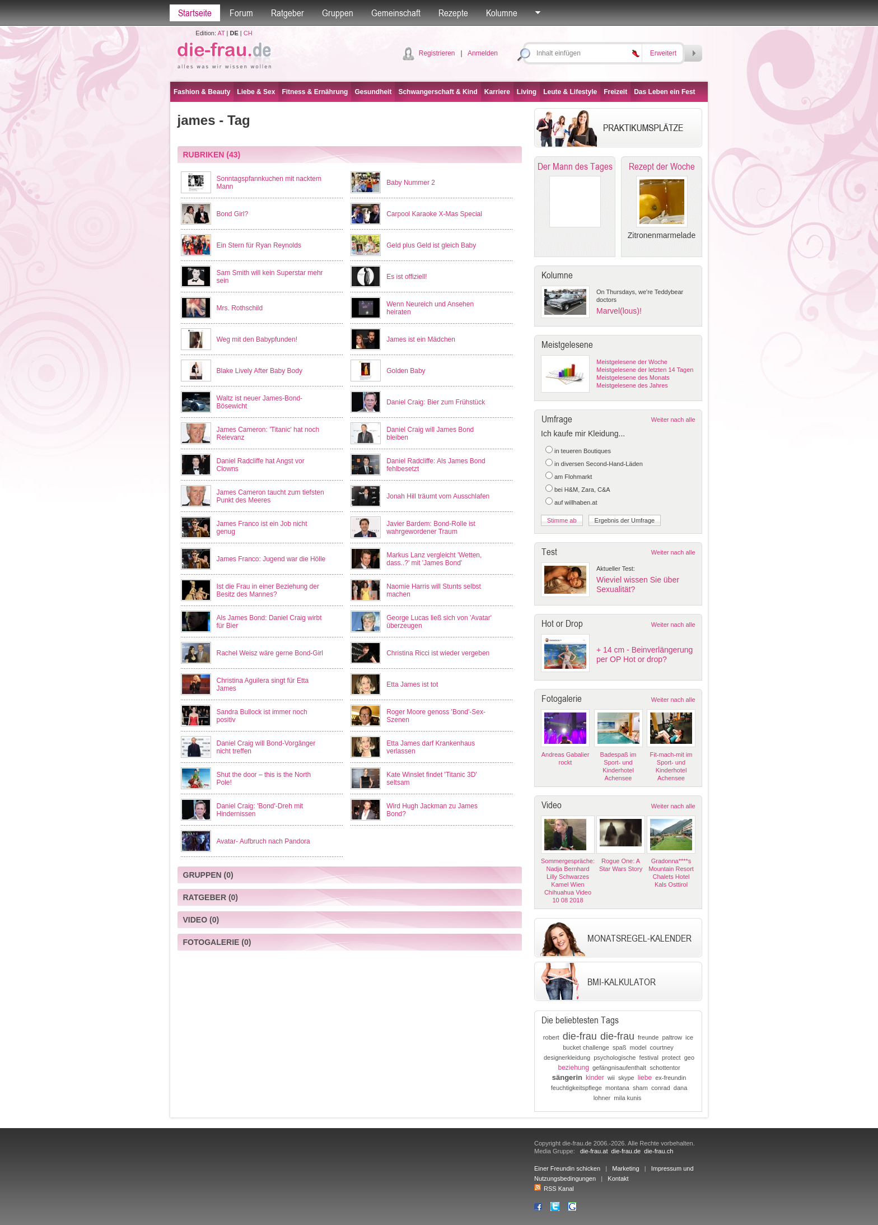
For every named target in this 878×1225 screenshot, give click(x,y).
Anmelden (483, 53)
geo (689, 1057)
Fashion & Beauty (202, 92)
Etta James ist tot (412, 684)
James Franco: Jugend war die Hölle (271, 559)
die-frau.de (626, 1151)
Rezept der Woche (662, 166)
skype (626, 1077)
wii (611, 1077)
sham (640, 1087)
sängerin (567, 1077)
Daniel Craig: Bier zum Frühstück (435, 402)
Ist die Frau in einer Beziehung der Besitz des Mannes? (268, 590)
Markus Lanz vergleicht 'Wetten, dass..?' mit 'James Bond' (434, 559)
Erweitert (663, 53)
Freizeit (615, 92)
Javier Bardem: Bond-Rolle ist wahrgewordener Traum (430, 527)
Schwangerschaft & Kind (437, 92)
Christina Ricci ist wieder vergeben (437, 653)
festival (648, 1057)
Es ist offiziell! (406, 277)
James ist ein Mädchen (420, 339)
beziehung (573, 1068)
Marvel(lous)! (619, 310)
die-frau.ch (658, 1151)
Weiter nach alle (673, 419)
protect (671, 1057)
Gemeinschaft (396, 12)
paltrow (671, 1037)
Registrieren (437, 53)
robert (551, 1037)
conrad (660, 1087)
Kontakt (618, 1178)
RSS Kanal (554, 1188)
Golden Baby (405, 371)
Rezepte (453, 12)
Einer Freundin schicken (567, 1168)
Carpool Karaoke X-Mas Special (434, 214)
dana (680, 1087)
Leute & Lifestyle (570, 92)
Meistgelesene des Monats (633, 377)
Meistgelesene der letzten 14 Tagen (644, 369)
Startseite (195, 12)
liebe (645, 1078)
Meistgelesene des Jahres (632, 385)
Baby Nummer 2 (410, 183)
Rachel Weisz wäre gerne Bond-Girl (270, 653)
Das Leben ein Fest (664, 92)
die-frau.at (594, 1151)
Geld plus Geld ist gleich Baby (431, 245)
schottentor (665, 1067)
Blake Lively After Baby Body (259, 371)
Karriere (497, 92)
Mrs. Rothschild (240, 308)
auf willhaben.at (575, 502)
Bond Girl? (233, 214)
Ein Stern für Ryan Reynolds (259, 245)
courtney (662, 1047)
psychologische (615, 1057)
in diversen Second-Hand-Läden (598, 463)
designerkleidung (567, 1057)
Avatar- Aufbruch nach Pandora (263, 841)
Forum (241, 12)
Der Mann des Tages (575, 166)
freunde (648, 1037)
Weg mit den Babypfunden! (257, 339)
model (637, 1047)
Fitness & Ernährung (315, 92)
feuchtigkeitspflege (576, 1087)
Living (526, 92)
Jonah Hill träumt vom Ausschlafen (437, 496)
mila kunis (627, 1097)
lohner (602, 1097)
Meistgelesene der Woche (631, 361)
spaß (619, 1047)
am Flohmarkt (573, 476)
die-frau (580, 1036)
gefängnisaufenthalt (619, 1067)
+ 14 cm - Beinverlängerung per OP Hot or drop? (644, 654)
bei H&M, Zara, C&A (582, 489)
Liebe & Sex (256, 92)
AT (221, 33)
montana (617, 1087)
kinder (595, 1078)
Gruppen (337, 12)
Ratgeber (287, 12)
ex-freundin (670, 1077)
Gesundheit (372, 92)
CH (248, 33)
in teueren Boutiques (582, 451)
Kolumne (501, 12)
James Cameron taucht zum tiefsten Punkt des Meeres (270, 496)
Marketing (625, 1168)
